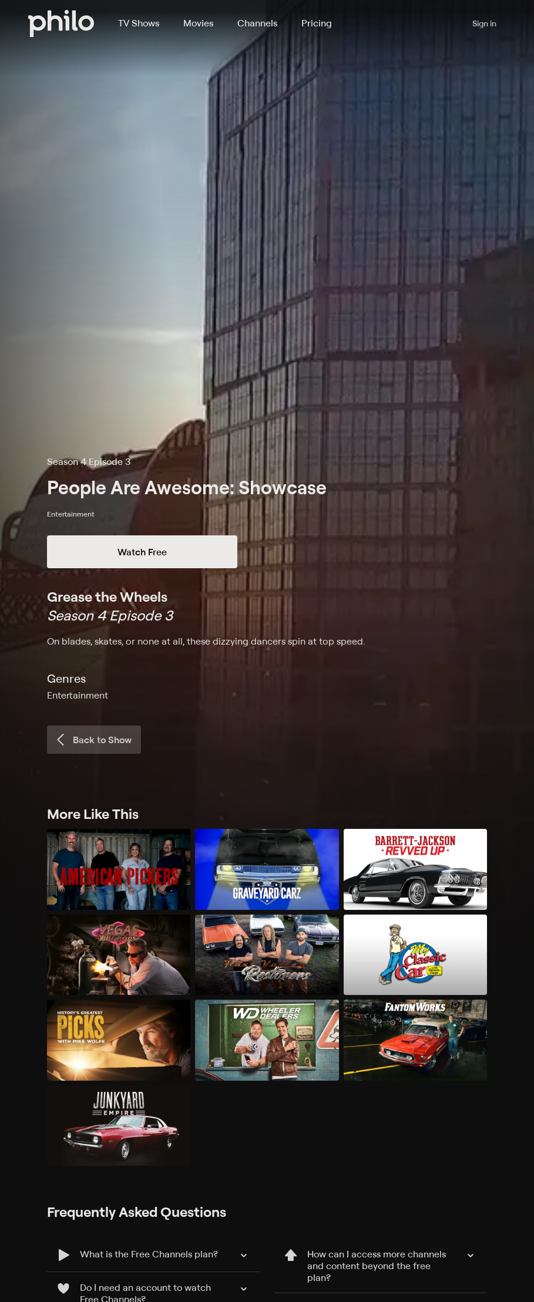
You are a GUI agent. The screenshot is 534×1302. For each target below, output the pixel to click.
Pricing (316, 23)
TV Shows (138, 23)
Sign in (484, 23)
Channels (257, 23)
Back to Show (93, 740)
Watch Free (142, 552)
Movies (198, 23)
